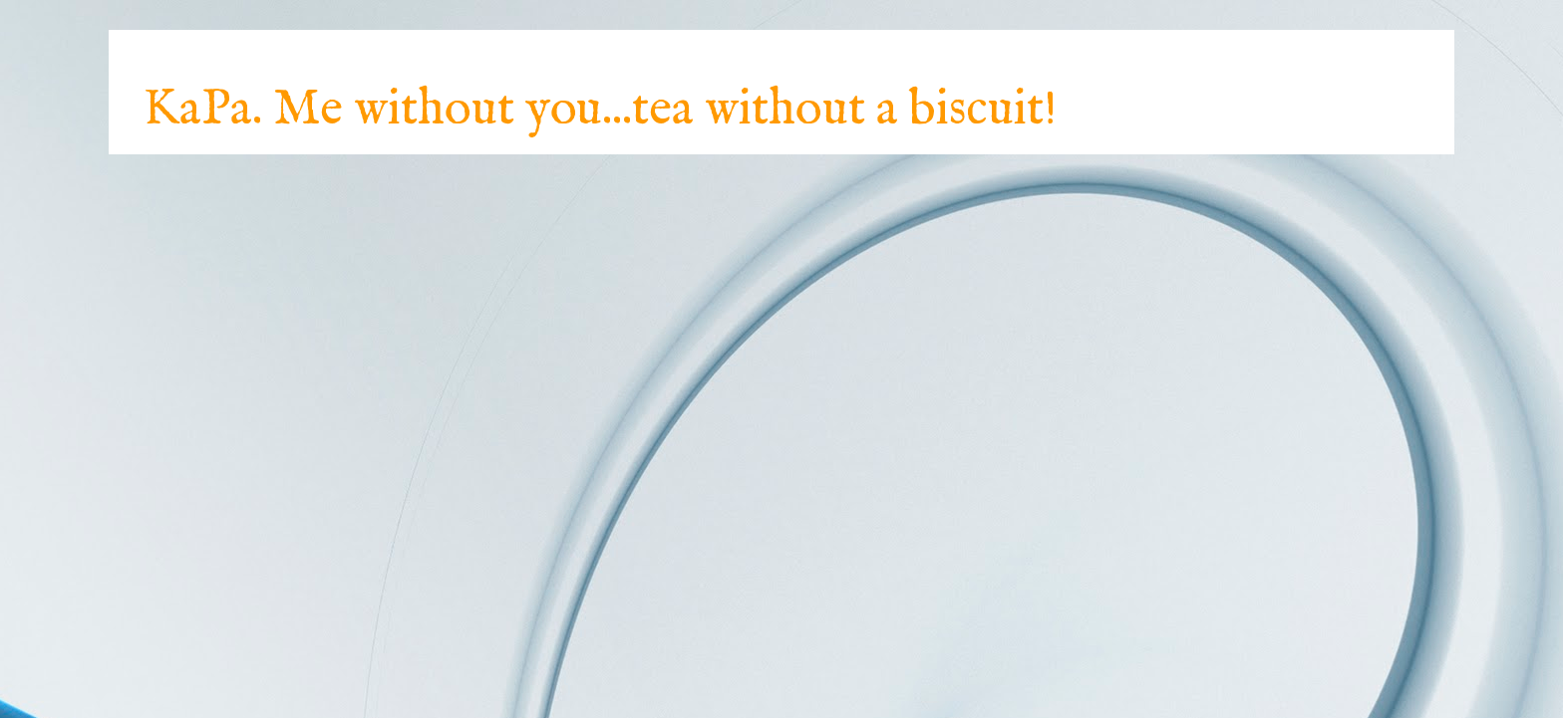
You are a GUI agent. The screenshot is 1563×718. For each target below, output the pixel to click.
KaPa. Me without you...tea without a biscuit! (600, 110)
